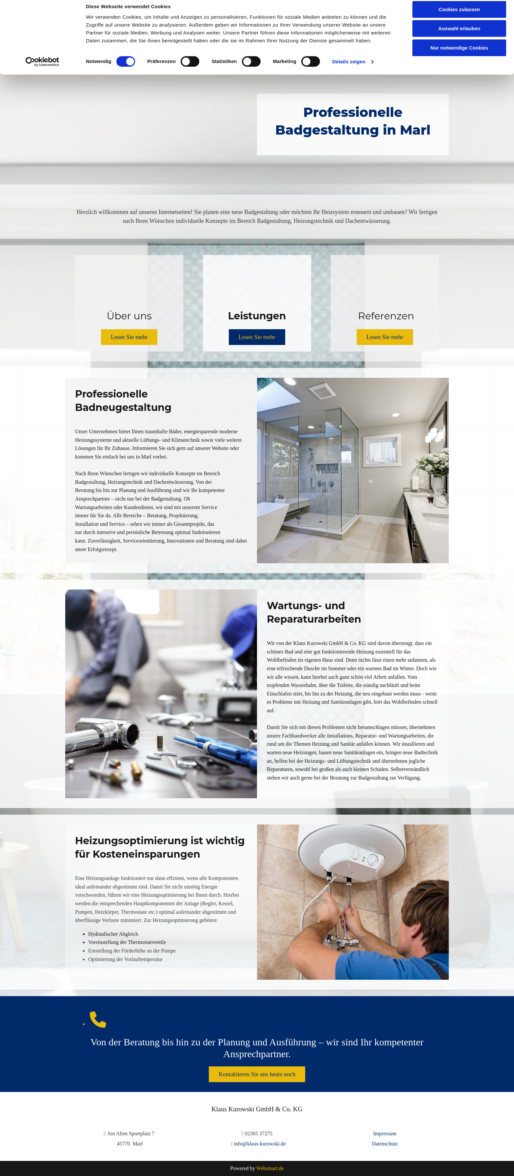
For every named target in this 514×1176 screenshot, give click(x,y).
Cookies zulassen (459, 16)
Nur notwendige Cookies (459, 54)
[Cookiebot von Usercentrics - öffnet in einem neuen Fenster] (42, 69)
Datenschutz (385, 1143)
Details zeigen (348, 69)
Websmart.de (270, 1168)
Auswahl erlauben (459, 35)
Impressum (384, 1133)
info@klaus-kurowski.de (260, 1143)
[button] (129, 337)
